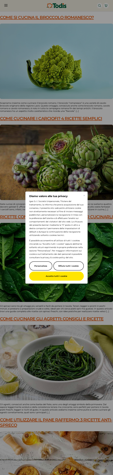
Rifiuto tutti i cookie (68, 266)
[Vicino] (84, 195)
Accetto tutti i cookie (56, 276)
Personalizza (40, 266)
